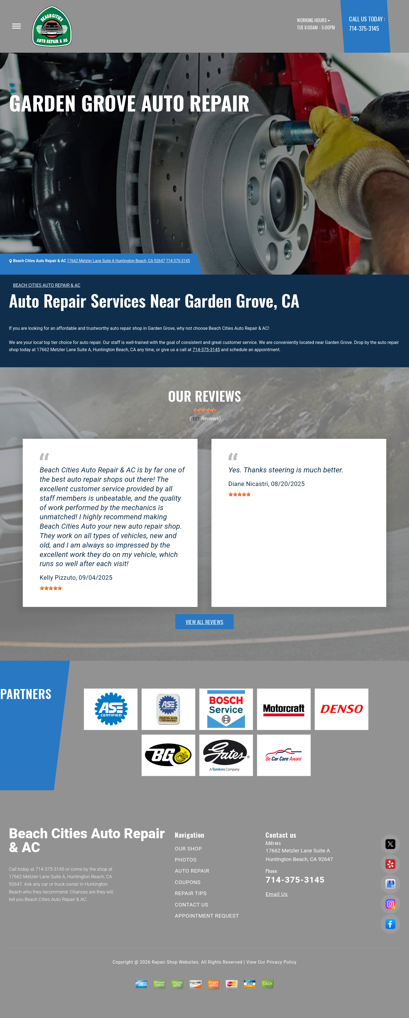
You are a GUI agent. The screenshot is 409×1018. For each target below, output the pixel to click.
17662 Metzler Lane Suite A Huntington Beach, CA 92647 (116, 261)
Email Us (277, 894)
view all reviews (204, 622)
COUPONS (188, 882)
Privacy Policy (281, 962)
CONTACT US (191, 904)
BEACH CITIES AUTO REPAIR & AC (46, 285)
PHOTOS (185, 860)
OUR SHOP (188, 848)
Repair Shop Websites (175, 962)
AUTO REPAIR (192, 871)
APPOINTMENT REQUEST (207, 916)
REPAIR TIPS (191, 893)
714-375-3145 (364, 28)
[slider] (204, 410)
